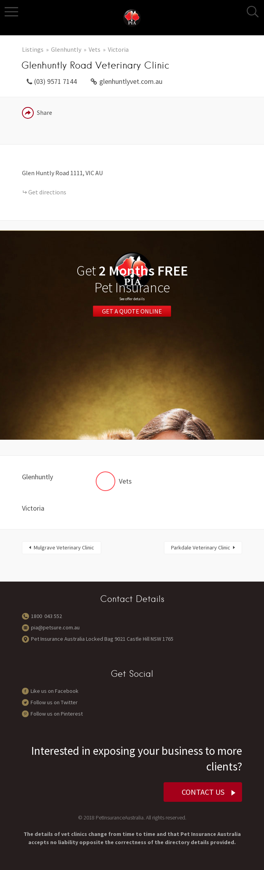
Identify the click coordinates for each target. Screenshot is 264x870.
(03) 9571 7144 (55, 81)
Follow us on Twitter (54, 702)
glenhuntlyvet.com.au (130, 81)
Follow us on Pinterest (57, 713)
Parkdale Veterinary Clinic (200, 547)
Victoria (118, 49)
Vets (94, 49)
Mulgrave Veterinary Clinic (64, 547)
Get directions (47, 192)
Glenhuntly (66, 49)
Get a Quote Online (132, 311)
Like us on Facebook (54, 690)
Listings (33, 49)
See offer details (132, 298)
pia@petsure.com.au (55, 627)
